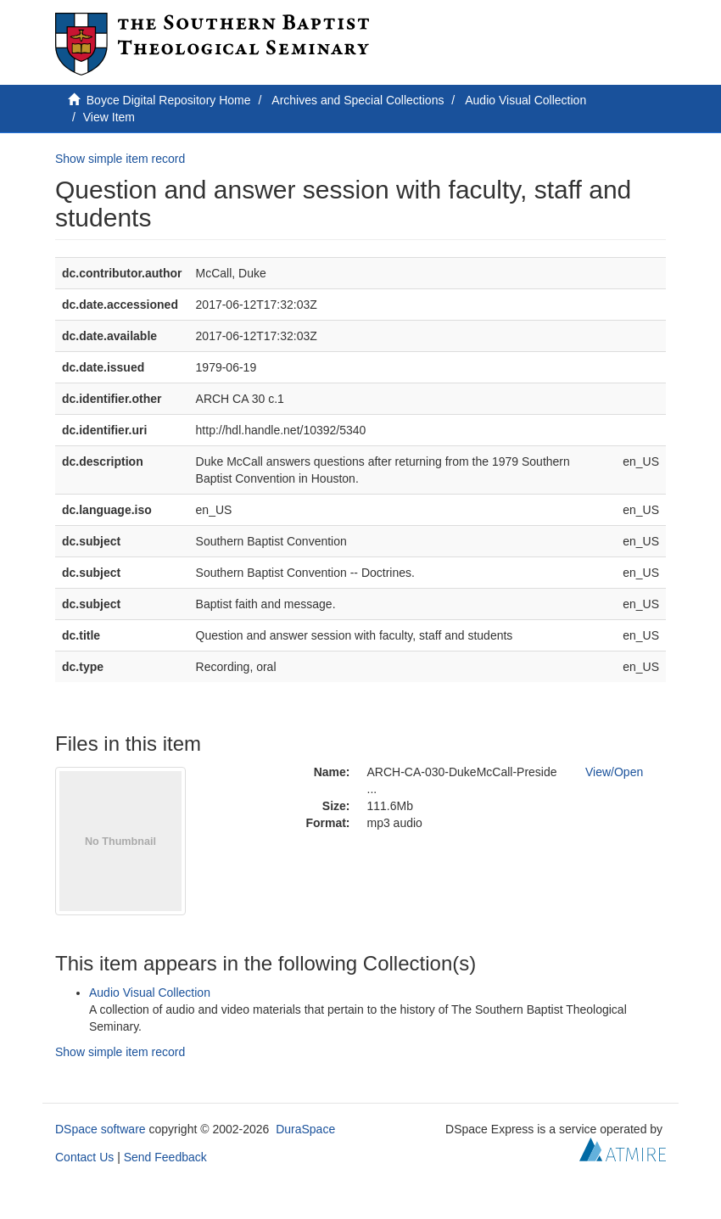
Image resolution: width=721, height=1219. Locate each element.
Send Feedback (165, 1157)
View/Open (614, 772)
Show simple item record (120, 158)
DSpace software (100, 1129)
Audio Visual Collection (525, 100)
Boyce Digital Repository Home (169, 100)
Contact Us (84, 1157)
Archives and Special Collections (357, 100)
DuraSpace (305, 1129)
